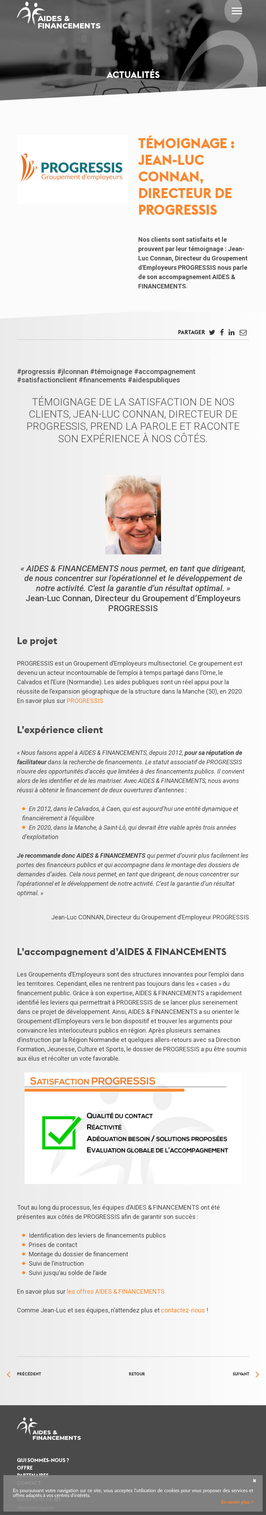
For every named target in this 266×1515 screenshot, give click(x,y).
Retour (137, 1373)
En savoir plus (235, 1501)
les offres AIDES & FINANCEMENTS (116, 1291)
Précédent (29, 1373)
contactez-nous (183, 1310)
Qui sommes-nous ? (43, 1460)
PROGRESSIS (85, 700)
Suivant (241, 1373)
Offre (25, 1468)
